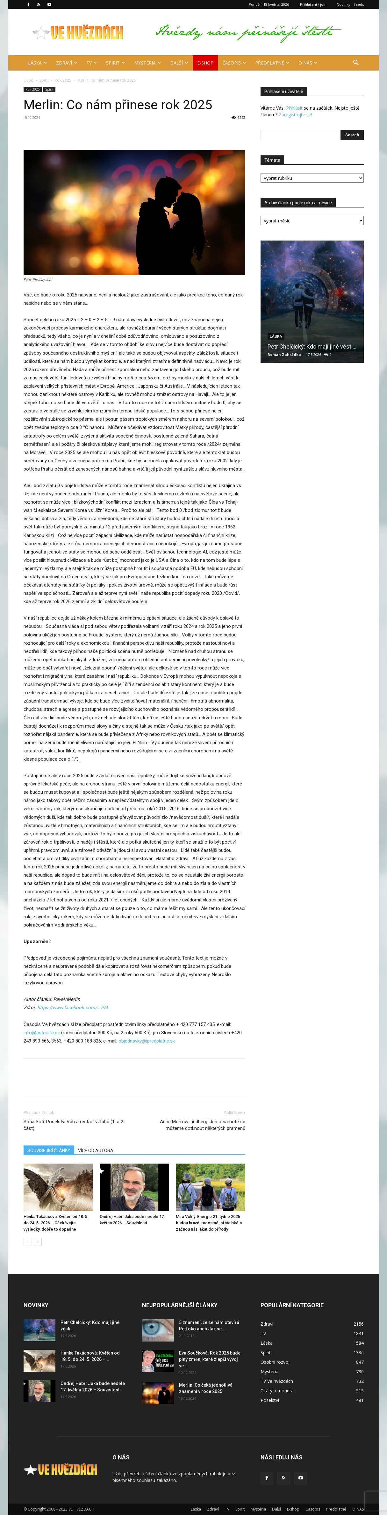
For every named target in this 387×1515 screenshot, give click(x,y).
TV (91, 63)
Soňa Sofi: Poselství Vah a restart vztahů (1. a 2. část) (74, 1125)
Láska (37, 63)
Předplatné (272, 63)
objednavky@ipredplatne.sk (146, 1041)
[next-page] (38, 1242)
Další (179, 63)
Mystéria (147, 63)
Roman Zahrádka (284, 354)
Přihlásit (294, 108)
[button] (356, 63)
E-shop (205, 63)
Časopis (234, 63)
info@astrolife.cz (42, 1033)
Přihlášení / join (313, 4)
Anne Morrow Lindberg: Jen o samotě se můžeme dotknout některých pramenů (202, 1125)
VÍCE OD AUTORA (95, 1150)
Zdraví (66, 63)
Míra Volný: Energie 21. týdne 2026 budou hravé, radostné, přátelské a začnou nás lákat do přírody (209, 1223)
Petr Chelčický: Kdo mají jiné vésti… (312, 346)
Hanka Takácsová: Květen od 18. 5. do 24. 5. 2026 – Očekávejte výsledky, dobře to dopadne (56, 1223)
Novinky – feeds (350, 4)
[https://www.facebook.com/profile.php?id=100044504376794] (72, 1007)
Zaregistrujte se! (295, 115)
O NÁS (307, 63)
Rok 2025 (63, 80)
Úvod (28, 80)
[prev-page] (28, 1242)
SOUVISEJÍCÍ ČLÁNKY (48, 1150)
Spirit (115, 63)
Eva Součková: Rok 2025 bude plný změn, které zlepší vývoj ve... (209, 1359)
